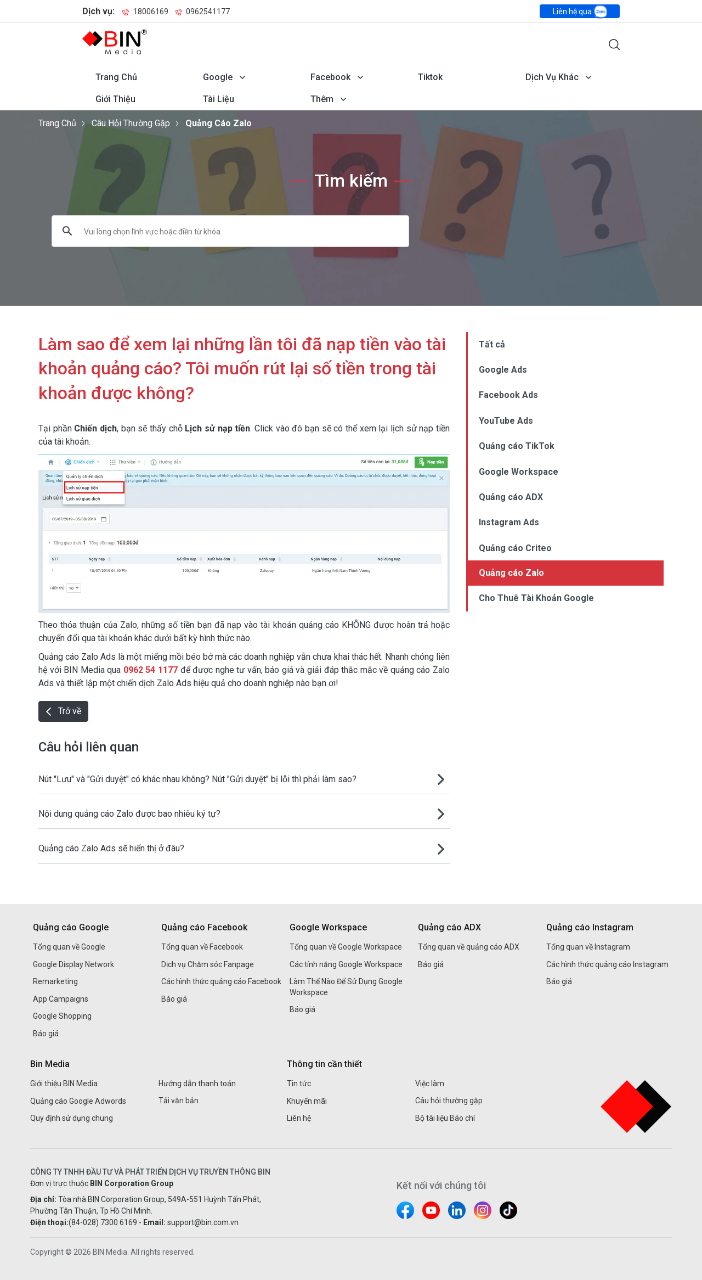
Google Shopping (62, 1016)
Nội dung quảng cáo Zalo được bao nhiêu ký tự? (129, 814)
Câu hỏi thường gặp (131, 123)
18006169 (145, 11)
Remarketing (55, 981)
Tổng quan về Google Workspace (346, 946)
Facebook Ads (508, 395)
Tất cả (492, 344)
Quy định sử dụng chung (71, 1118)
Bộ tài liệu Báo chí (445, 1118)
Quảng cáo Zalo (218, 123)
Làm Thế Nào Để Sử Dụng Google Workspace (346, 987)
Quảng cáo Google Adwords (78, 1101)
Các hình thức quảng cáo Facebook (221, 981)
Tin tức (299, 1083)
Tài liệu (218, 99)
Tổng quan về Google (69, 946)
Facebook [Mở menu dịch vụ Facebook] (330, 77)
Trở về (63, 711)
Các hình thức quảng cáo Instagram (607, 964)
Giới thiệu (115, 99)
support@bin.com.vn (203, 1222)
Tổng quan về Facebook (202, 946)
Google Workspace (518, 472)
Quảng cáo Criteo (515, 548)
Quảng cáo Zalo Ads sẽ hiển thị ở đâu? (111, 848)
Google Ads (503, 369)
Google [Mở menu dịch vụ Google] (218, 77)
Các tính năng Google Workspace (346, 964)
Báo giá (46, 1033)
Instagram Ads (509, 522)
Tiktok (430, 77)
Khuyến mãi (307, 1101)
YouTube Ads (506, 421)
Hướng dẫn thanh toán (197, 1083)
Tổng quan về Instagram (588, 946)
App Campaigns (60, 999)
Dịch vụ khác (552, 77)
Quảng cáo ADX (511, 497)
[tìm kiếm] (216, 231)
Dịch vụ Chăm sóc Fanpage (207, 964)
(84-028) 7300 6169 (103, 1222)
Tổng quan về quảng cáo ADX (468, 946)
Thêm (321, 99)
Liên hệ (299, 1118)
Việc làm (429, 1083)
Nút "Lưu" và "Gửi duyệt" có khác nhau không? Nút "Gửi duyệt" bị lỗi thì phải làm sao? (197, 779)
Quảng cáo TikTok (516, 446)
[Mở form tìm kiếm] (614, 44)
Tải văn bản (178, 1100)
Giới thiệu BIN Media (64, 1083)
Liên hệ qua (580, 11)
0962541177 (202, 11)
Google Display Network (73, 964)
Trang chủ (116, 77)
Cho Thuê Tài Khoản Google (536, 598)
